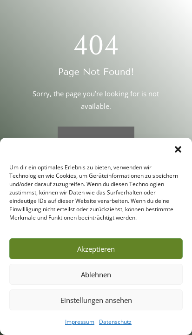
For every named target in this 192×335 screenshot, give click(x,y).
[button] (178, 149)
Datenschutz (115, 322)
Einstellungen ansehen (96, 300)
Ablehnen (96, 274)
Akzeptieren (96, 249)
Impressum (79, 322)
